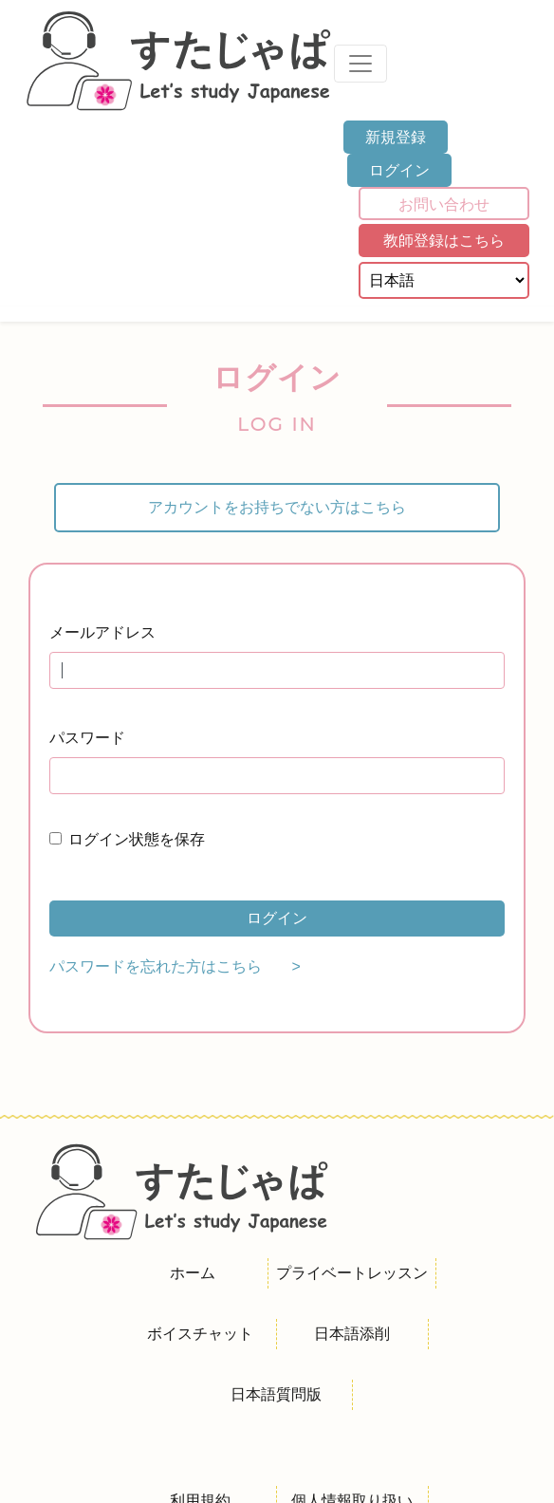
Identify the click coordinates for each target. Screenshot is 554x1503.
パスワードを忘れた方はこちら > (175, 966)
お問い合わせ (443, 204)
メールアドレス (102, 632)
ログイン (399, 170)
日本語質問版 (276, 1394)
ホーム (192, 1273)
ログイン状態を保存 (136, 839)
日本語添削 (352, 1334)
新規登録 (395, 137)
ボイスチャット (200, 1334)
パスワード (87, 738)
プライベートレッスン (352, 1273)
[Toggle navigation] (360, 64)
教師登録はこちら (444, 240)
